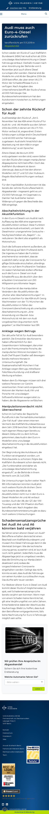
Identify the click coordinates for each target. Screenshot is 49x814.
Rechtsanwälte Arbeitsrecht (13, 752)
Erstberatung (35, 8)
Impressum (7, 736)
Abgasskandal (12, 46)
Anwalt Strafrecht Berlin (12, 745)
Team (5, 755)
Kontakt (6, 730)
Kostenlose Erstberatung (24, 812)
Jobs (4, 739)
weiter (38, 689)
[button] (4, 809)
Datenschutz (8, 733)
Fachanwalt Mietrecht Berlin (13, 749)
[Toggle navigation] (21, 13)
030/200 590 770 (16, 8)
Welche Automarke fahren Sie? (21, 677)
